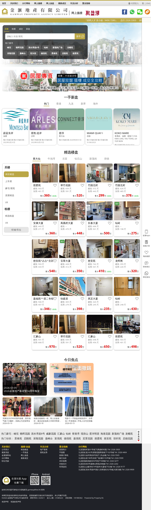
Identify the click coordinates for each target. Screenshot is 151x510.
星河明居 (94, 433)
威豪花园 (51, 433)
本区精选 (9, 174)
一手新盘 (24, 452)
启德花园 (128, 438)
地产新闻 (43, 449)
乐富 (64, 158)
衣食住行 (63, 464)
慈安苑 (107, 438)
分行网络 (5, 458)
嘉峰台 (23, 53)
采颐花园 (11, 53)
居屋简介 (63, 449)
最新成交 (24, 458)
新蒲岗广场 (57, 47)
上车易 (8, 181)
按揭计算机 (63, 455)
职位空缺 (5, 461)
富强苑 (58, 438)
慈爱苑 (75, 53)
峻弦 (9, 47)
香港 (58, 103)
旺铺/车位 (16, 229)
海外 (95, 103)
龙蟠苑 (70, 47)
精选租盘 (9, 215)
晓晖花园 (20, 47)
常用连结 (63, 466)
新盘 (28, 29)
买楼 (6, 29)
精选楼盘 (24, 449)
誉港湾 (75, 433)
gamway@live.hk (34, 489)
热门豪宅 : (7, 433)
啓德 (106, 158)
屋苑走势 (43, 452)
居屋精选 (9, 195)
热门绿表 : (7, 438)
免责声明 (5, 501)
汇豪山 (61, 433)
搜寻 (78, 36)
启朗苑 (65, 53)
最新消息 (5, 452)
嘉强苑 (77, 438)
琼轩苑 (117, 438)
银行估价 (63, 458)
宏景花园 (88, 438)
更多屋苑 (139, 435)
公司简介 (5, 449)
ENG (148, 3)
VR (6, 202)
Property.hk (98, 498)
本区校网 (63, 461)
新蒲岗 (93, 158)
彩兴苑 (33, 53)
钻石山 (78, 158)
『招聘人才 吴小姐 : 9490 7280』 (110, 20)
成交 (21, 29)
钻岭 (46, 47)
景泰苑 (54, 53)
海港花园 (105, 433)
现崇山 (84, 433)
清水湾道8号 (33, 47)
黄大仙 (36, 158)
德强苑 (44, 53)
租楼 (14, 29)
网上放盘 (24, 455)
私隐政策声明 (16, 501)
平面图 (62, 452)
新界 (83, 103)
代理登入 (135, 3)
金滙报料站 (6, 455)
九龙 (71, 103)
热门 (46, 103)
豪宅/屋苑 (10, 188)
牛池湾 (51, 158)
